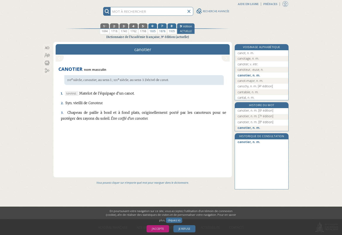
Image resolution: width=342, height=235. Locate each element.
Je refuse (184, 229)
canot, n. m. (246, 53)
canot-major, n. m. (250, 81)
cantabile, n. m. (248, 92)
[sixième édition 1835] (152, 28)
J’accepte (158, 229)
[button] (47, 47)
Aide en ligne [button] (248, 4)
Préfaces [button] (270, 4)
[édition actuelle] (186, 28)
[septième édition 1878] (162, 28)
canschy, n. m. (255, 86)
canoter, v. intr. (248, 64)
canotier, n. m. (249, 75)
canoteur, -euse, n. (250, 69)
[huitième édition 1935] (172, 28)
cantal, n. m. (246, 97)
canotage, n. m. (248, 58)
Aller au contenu (70, 3)
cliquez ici (174, 220)
